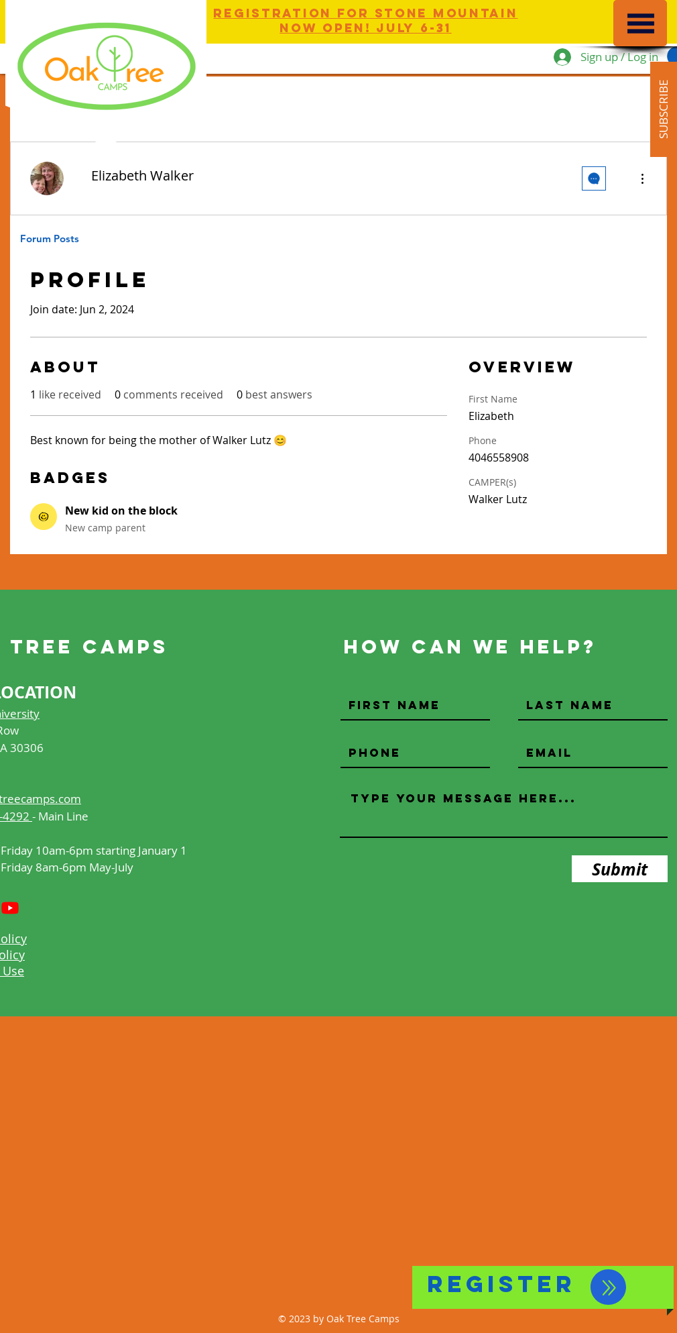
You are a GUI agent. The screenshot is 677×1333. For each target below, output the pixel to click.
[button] (641, 23)
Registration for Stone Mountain (365, 13)
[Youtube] (10, 908)
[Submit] (620, 868)
